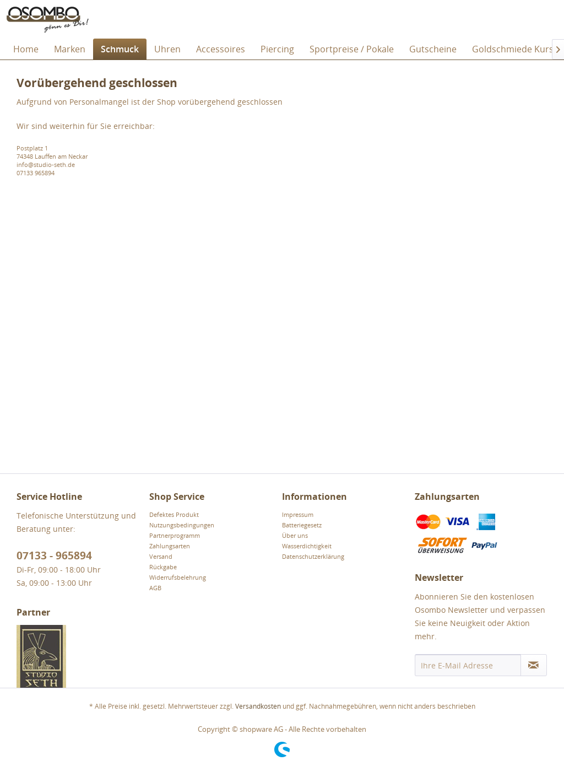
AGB (155, 588)
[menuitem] (26, 49)
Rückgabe (163, 567)
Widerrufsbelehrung (177, 577)
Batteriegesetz (302, 525)
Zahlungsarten (169, 546)
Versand (160, 556)
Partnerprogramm (174, 535)
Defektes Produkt (174, 514)
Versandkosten (258, 706)
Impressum (297, 514)
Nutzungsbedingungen (181, 525)
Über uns (295, 535)
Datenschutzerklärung (313, 556)
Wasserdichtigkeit (307, 546)
